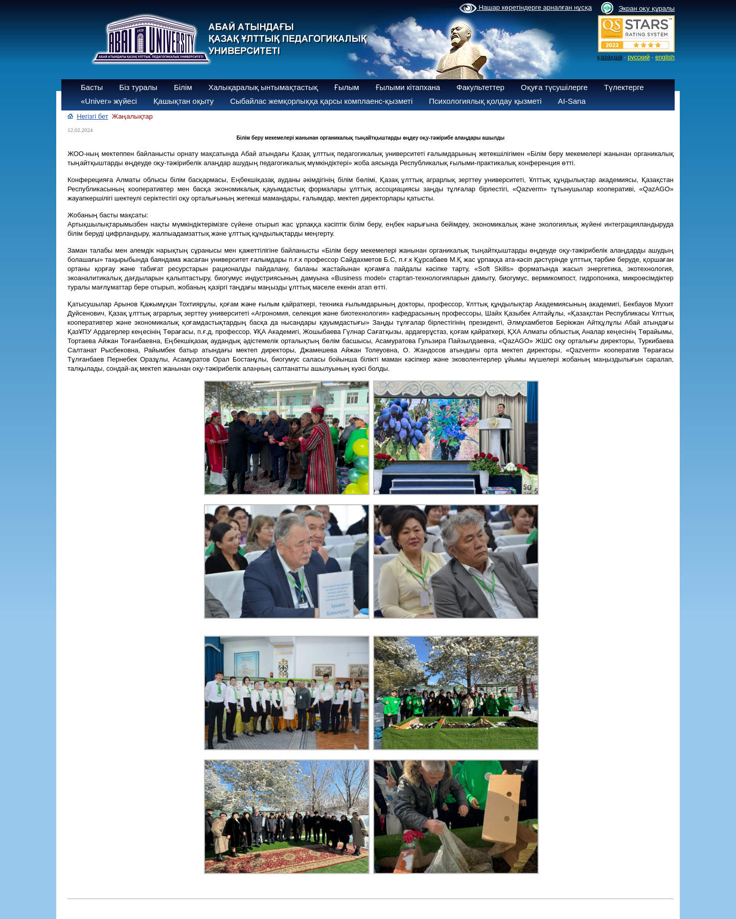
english (665, 57)
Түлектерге (624, 87)
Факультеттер (480, 87)
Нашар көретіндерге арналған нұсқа (525, 8)
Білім (183, 87)
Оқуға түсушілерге (554, 87)
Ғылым (346, 87)
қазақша (609, 57)
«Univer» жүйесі (109, 101)
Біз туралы (138, 87)
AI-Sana (572, 101)
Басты (92, 87)
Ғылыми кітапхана (408, 87)
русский (639, 57)
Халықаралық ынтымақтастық (263, 87)
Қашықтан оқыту (183, 101)
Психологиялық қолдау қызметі (485, 101)
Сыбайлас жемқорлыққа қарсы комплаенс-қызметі (321, 101)
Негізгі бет (92, 116)
